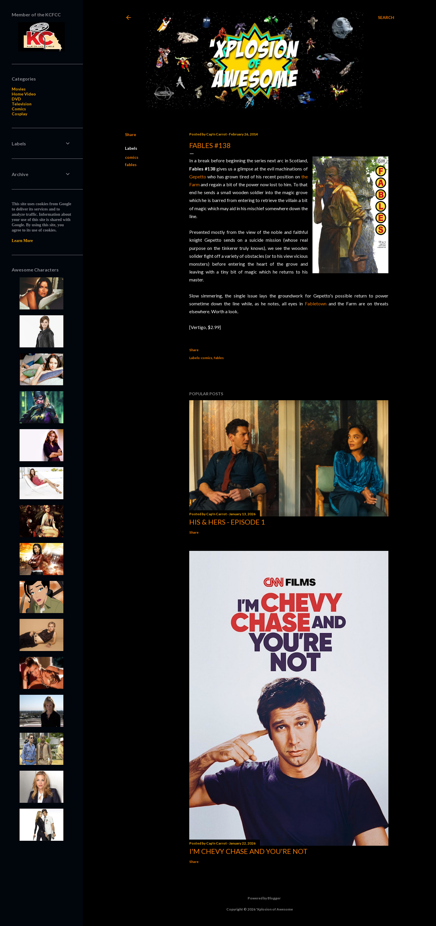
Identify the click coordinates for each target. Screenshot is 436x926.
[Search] (386, 18)
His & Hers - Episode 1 (227, 522)
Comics (19, 108)
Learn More (22, 241)
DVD (16, 98)
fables (131, 164)
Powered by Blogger (259, 898)
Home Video (24, 93)
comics (131, 157)
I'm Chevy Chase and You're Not (248, 851)
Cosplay (19, 113)
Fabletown (315, 303)
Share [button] (130, 134)
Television (22, 103)
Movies (19, 88)
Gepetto (197, 176)
